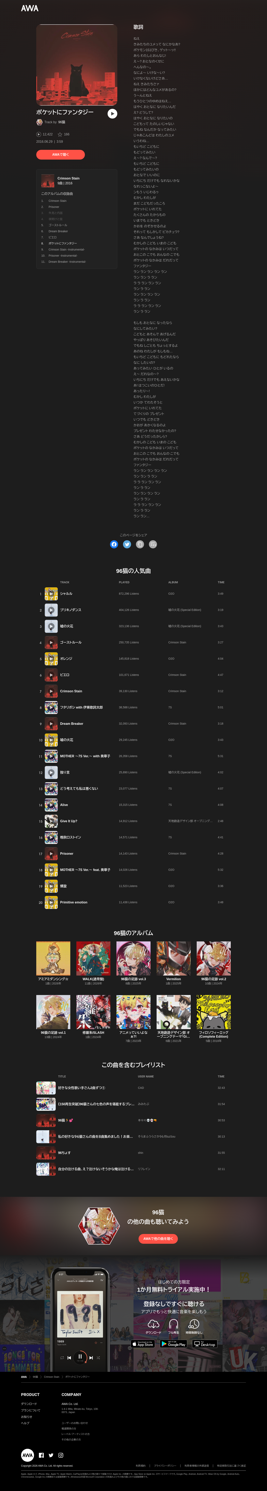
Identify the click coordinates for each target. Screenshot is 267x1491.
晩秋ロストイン (70, 837)
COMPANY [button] (71, 1394)
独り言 (64, 772)
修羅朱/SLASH (93, 1032)
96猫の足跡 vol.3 (133, 979)
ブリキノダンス (70, 610)
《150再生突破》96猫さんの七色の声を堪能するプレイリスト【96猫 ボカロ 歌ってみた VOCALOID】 (128, 1104)
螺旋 (63, 886)
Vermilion (173, 979)
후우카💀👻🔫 (147, 1120)
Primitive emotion (73, 902)
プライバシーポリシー (165, 1465)
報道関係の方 (69, 1428)
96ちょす (64, 1153)
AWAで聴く (60, 154)
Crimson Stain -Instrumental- (67, 249)
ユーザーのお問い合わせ (75, 1423)
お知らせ (26, 1417)
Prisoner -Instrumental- (63, 255)
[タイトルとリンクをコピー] (140, 544)
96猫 (61, 122)
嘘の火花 (66, 626)
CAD (141, 1087)
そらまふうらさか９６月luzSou (156, 1136)
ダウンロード (29, 1404)
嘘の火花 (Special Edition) (184, 610)
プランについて (31, 1410)
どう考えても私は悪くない (79, 788)
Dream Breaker (58, 231)
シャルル (66, 593)
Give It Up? (68, 821)
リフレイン (144, 1169)
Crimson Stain (68, 178)
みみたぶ (143, 1104)
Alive (64, 805)
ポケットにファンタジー (77, 1376)
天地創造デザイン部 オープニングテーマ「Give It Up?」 (201, 821)
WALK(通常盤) (93, 979)
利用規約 (141, 1465)
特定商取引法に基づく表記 (231, 1465)
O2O (171, 593)
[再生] (112, 114)
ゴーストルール (58, 225)
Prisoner (54, 207)
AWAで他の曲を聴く (158, 1238)
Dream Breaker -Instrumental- (67, 261)
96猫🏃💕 (65, 1120)
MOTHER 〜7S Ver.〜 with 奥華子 (85, 756)
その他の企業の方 (71, 1439)
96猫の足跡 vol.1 (53, 1032)
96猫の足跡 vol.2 (213, 979)
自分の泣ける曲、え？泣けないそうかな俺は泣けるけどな (99, 1169)
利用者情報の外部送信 (197, 1465)
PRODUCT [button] (30, 1394)
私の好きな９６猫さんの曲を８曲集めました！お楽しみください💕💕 (107, 1136)
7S (170, 707)
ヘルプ (25, 1423)
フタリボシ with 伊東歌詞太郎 (81, 707)
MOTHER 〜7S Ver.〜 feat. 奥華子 (85, 870)
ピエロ (53, 237)
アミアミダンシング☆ (53, 979)
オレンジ (66, 658)
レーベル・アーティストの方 (76, 1434)
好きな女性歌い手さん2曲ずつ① (81, 1088)
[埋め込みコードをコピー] (153, 544)
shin (140, 1152)
